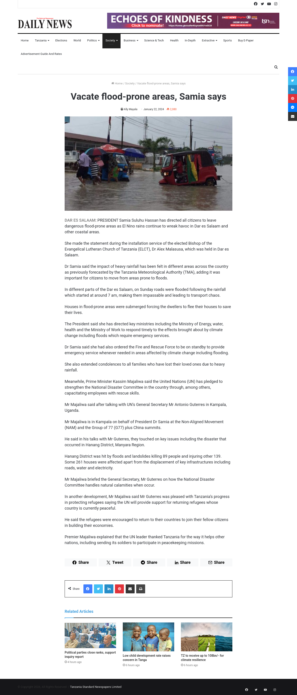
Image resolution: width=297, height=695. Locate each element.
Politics (92, 40)
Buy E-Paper (245, 40)
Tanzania (41, 40)
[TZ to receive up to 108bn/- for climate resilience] (206, 637)
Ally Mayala (131, 109)
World (77, 40)
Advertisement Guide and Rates (41, 54)
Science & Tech (154, 40)
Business (130, 40)
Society (110, 40)
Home (25, 40)
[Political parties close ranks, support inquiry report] (90, 635)
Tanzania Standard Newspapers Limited (95, 687)
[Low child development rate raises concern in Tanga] (148, 637)
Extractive (208, 40)
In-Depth (190, 40)
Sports (227, 40)
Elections (61, 40)
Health (174, 40)
